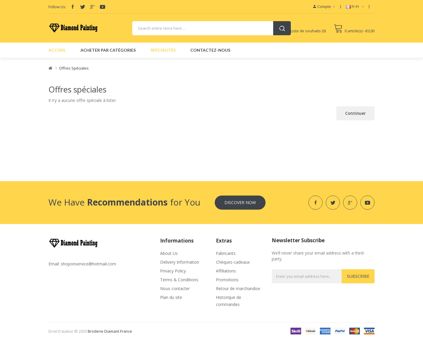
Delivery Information (179, 262)
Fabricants (226, 253)
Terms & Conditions (179, 279)
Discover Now (240, 202)
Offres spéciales (74, 68)
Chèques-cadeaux (233, 262)
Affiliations (226, 271)
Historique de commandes (228, 300)
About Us (169, 253)
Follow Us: (57, 6)
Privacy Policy (173, 271)
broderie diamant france (110, 331)
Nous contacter (175, 288)
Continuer (355, 113)
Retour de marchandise (238, 288)
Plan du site (171, 297)
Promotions (227, 279)
